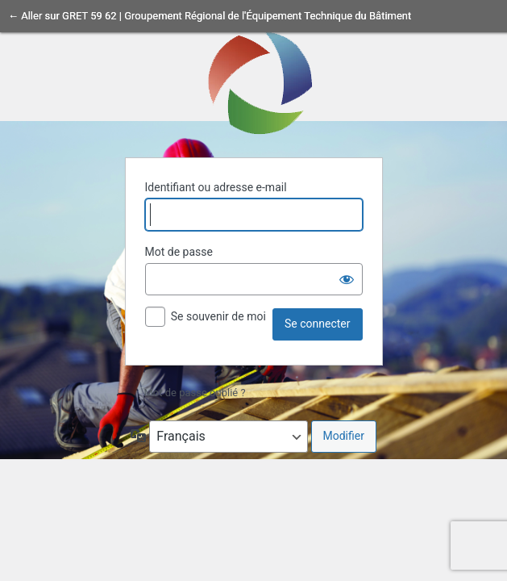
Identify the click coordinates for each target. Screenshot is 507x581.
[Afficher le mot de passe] (346, 279)
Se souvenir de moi (218, 316)
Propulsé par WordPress (253, 81)
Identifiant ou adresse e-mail (216, 187)
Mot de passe (179, 251)
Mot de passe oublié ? (195, 393)
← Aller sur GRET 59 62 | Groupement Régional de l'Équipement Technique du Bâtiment (209, 16)
